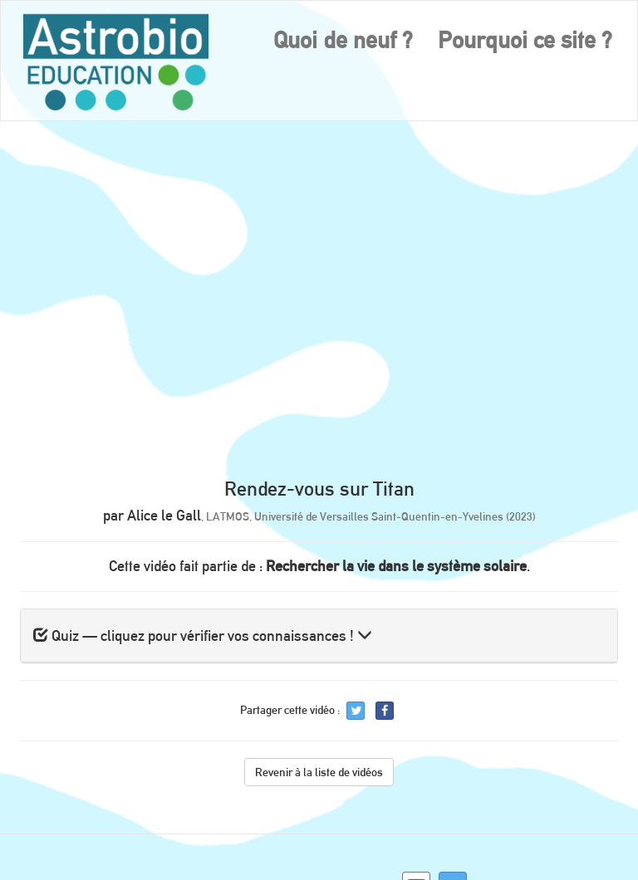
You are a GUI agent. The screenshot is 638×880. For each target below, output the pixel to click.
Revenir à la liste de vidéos (319, 772)
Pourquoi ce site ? (525, 40)
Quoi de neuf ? (343, 40)
